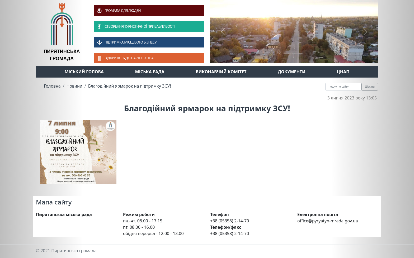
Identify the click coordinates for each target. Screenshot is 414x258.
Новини (74, 86)
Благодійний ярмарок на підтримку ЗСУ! (129, 86)
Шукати (370, 86)
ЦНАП (343, 72)
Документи (291, 72)
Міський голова (84, 72)
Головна (52, 86)
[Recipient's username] (343, 86)
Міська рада (149, 72)
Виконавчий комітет (221, 72)
